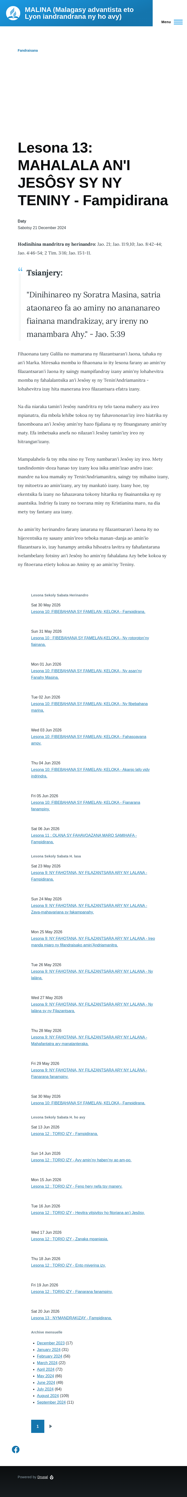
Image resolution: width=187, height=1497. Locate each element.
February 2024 (49, 1356)
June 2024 (46, 1382)
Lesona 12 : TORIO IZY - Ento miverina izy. (68, 1265)
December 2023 (51, 1343)
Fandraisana (28, 50)
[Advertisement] (93, 102)
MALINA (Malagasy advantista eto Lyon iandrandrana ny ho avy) (79, 13)
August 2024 (48, 1396)
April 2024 (46, 1369)
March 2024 (47, 1363)
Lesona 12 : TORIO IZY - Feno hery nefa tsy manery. (76, 1186)
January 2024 (49, 1350)
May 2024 (45, 1376)
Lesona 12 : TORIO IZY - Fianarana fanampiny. (72, 1292)
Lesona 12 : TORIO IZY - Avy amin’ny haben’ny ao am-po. (81, 1160)
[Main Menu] (170, 22)
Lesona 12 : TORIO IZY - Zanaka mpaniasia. (69, 1239)
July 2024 (45, 1389)
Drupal (42, 1477)
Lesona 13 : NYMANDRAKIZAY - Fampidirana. (71, 1318)
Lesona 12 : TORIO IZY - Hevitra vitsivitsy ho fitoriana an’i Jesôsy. (88, 1213)
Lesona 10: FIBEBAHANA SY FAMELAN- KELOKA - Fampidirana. (88, 612)
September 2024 (51, 1402)
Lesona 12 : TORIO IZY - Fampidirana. (64, 1134)
